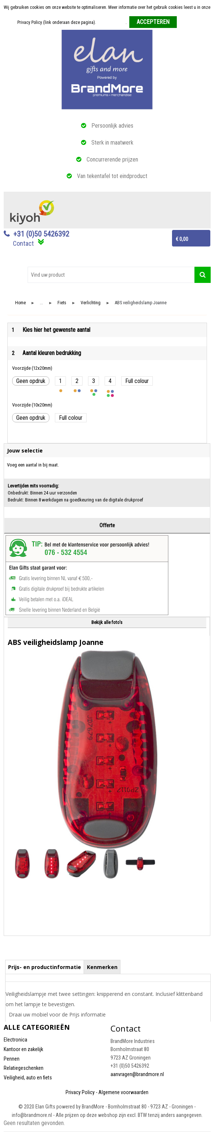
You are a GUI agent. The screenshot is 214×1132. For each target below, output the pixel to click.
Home (20, 303)
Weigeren (188, 22)
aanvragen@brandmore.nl (137, 1074)
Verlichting (91, 303)
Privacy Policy (80, 1092)
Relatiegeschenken (23, 1068)
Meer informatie (111, 22)
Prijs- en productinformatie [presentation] (44, 967)
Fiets (61, 303)
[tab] (44, 967)
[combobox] (111, 275)
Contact (23, 243)
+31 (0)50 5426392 (41, 234)
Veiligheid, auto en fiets (28, 1077)
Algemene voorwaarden (123, 1092)
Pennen (12, 1059)
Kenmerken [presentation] (102, 967)
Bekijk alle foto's (106, 622)
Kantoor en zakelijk (23, 1049)
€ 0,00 (182, 239)
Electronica (15, 1040)
